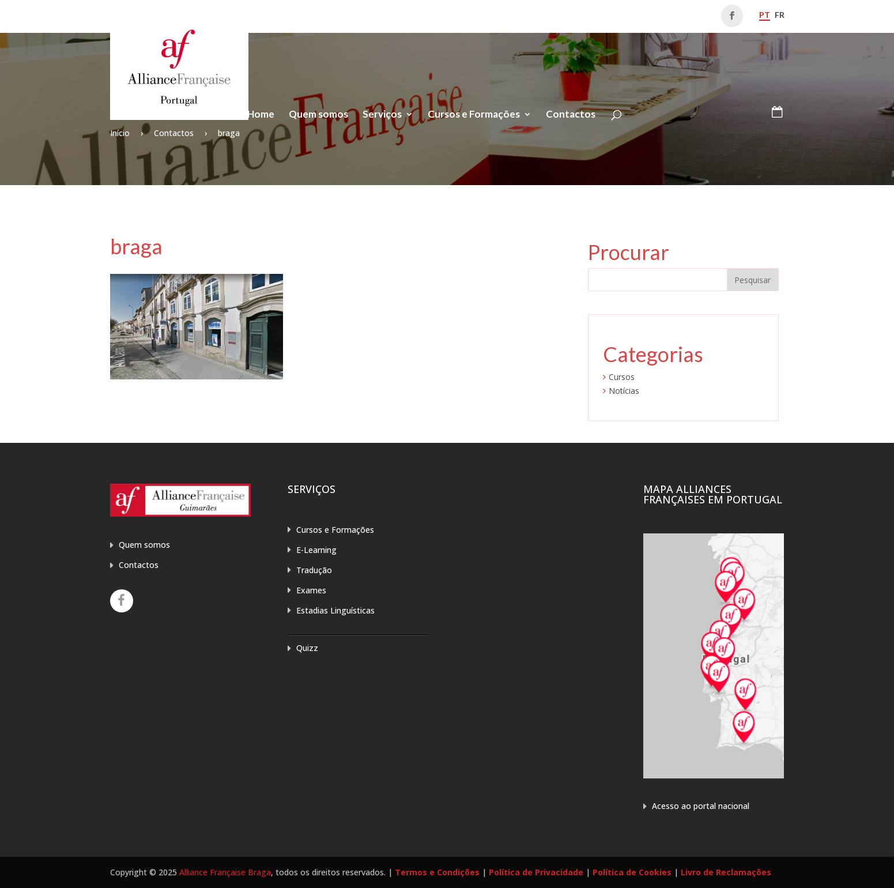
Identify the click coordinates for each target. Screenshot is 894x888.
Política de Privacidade (536, 872)
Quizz (307, 647)
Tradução (314, 570)
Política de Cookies (632, 872)
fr (779, 15)
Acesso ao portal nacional (700, 805)
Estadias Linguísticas (335, 610)
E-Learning (316, 549)
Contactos (570, 115)
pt (764, 15)
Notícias (624, 390)
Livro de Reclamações (726, 872)
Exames (311, 590)
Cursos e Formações (474, 115)
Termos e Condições (437, 872)
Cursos (622, 376)
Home (260, 115)
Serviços (382, 115)
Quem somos (318, 115)
